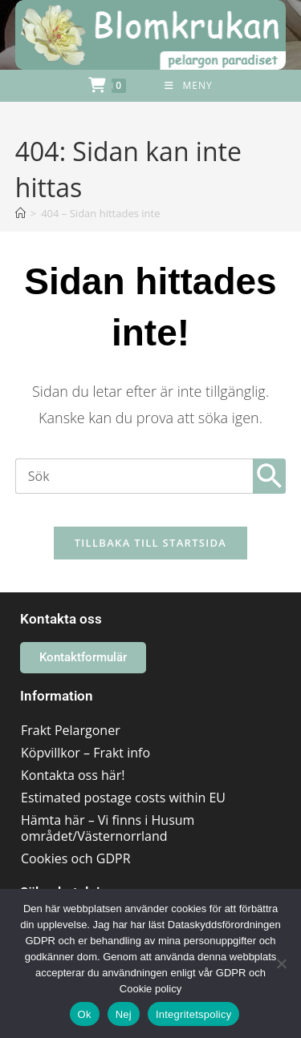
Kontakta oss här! (72, 775)
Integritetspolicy (194, 1014)
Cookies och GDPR (76, 858)
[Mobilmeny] (188, 86)
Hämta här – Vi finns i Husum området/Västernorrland (107, 828)
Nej (124, 1014)
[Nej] (281, 963)
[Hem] (20, 213)
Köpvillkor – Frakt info (85, 752)
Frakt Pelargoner (70, 730)
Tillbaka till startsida (151, 542)
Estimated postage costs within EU (123, 797)
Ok (85, 1014)
